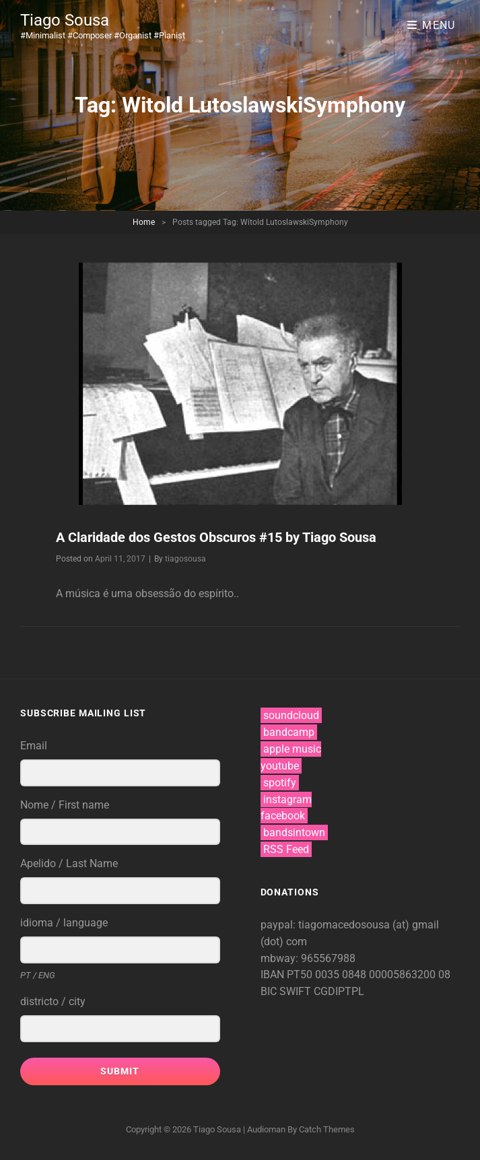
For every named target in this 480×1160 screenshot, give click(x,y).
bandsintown (294, 832)
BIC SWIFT (287, 991)
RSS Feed (286, 849)
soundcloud (291, 715)
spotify (279, 782)
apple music (292, 749)
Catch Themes (327, 1129)
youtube (280, 765)
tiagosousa (185, 559)
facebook (283, 815)
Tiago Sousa (64, 20)
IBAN (274, 974)
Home (144, 222)
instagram (287, 799)
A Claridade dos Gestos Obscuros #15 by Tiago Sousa (216, 537)
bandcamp (288, 732)
